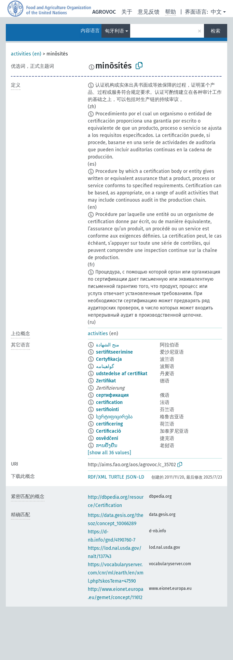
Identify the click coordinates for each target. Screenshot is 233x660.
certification (109, 402)
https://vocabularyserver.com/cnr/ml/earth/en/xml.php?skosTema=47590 (115, 573)
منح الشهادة (107, 345)
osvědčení (107, 438)
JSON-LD (135, 477)
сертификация (112, 395)
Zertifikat (106, 381)
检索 (215, 31)
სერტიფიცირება (114, 417)
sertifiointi (107, 409)
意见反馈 (149, 12)
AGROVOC (104, 12)
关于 (126, 12)
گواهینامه (105, 366)
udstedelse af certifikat (121, 374)
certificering (109, 424)
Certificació (108, 431)
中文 (216, 12)
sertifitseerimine (114, 352)
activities (98, 334)
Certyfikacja (109, 359)
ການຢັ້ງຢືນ (106, 445)
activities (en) (26, 54)
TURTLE (116, 477)
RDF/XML (97, 477)
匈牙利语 (114, 31)
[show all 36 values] (109, 453)
